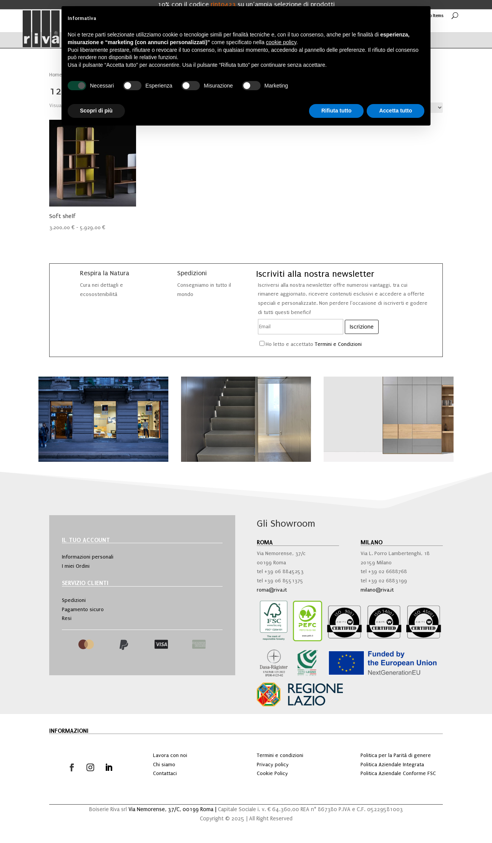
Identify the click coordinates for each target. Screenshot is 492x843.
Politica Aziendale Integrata (392, 764)
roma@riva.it (272, 590)
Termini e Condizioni (338, 344)
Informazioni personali (87, 557)
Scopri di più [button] (96, 110)
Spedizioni (74, 600)
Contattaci (165, 773)
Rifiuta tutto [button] (336, 110)
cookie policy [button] (281, 42)
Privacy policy (273, 764)
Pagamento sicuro (83, 609)
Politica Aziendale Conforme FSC (398, 773)
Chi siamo (164, 764)
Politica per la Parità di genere (396, 755)
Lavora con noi (170, 755)
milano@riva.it (377, 590)
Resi (66, 618)
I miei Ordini (76, 566)
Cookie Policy (272, 773)
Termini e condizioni (280, 755)
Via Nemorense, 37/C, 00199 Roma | (173, 809)
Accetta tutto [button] (395, 110)
